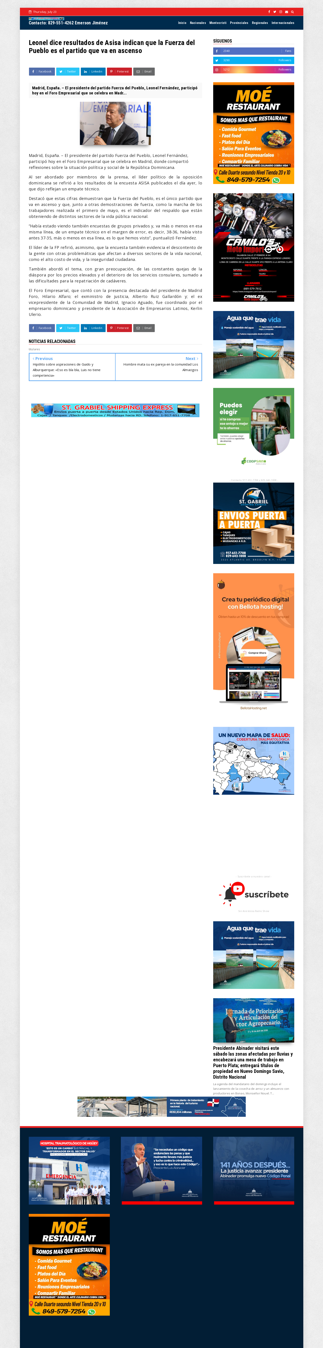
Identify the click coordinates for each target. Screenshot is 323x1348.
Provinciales (239, 23)
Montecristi (217, 23)
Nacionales (198, 23)
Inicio (182, 23)
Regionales (260, 23)
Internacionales (283, 23)
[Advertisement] (115, 458)
